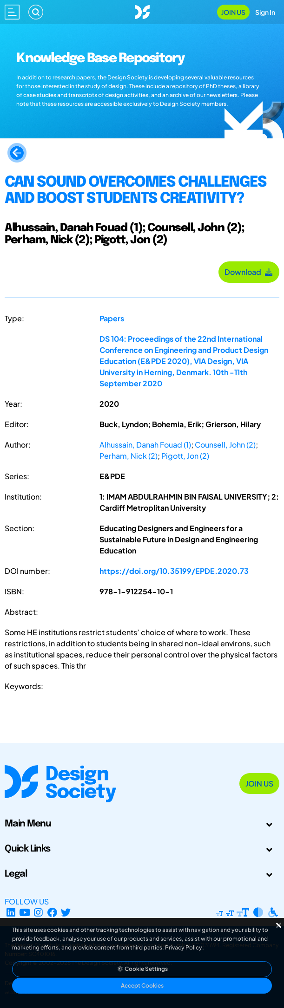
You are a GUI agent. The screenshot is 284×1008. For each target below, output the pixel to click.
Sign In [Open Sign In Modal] (265, 12)
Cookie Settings (142, 968)
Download (249, 272)
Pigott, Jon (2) (185, 456)
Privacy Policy (183, 947)
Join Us (233, 12)
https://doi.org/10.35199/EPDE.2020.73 (174, 571)
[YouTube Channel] (25, 912)
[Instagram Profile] (38, 912)
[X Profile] (66, 912)
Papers (111, 318)
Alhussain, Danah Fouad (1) (145, 444)
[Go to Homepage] (142, 11)
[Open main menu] (12, 12)
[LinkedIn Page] (11, 912)
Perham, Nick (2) (128, 456)
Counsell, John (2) (225, 444)
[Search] (35, 12)
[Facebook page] (52, 912)
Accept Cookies (142, 985)
